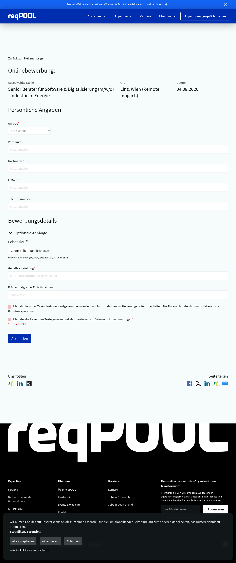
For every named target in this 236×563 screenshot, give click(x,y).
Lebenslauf (18, 241)
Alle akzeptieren (23, 541)
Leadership (64, 497)
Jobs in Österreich (119, 497)
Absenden (19, 338)
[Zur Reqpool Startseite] (22, 16)
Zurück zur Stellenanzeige (25, 58)
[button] (96, 16)
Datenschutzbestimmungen (113, 319)
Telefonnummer (19, 199)
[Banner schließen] (226, 4)
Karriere (145, 16)
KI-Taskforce (15, 509)
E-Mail (13, 180)
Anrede (13, 123)
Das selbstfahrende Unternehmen (19, 499)
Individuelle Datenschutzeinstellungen (29, 549)
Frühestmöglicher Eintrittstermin (30, 287)
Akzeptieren (50, 541)
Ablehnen (73, 541)
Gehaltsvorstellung (21, 268)
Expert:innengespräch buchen (205, 16)
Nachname (16, 161)
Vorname (15, 142)
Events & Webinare (69, 504)
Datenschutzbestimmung (185, 306)
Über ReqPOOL (67, 489)
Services (13, 489)
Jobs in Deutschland (120, 504)
